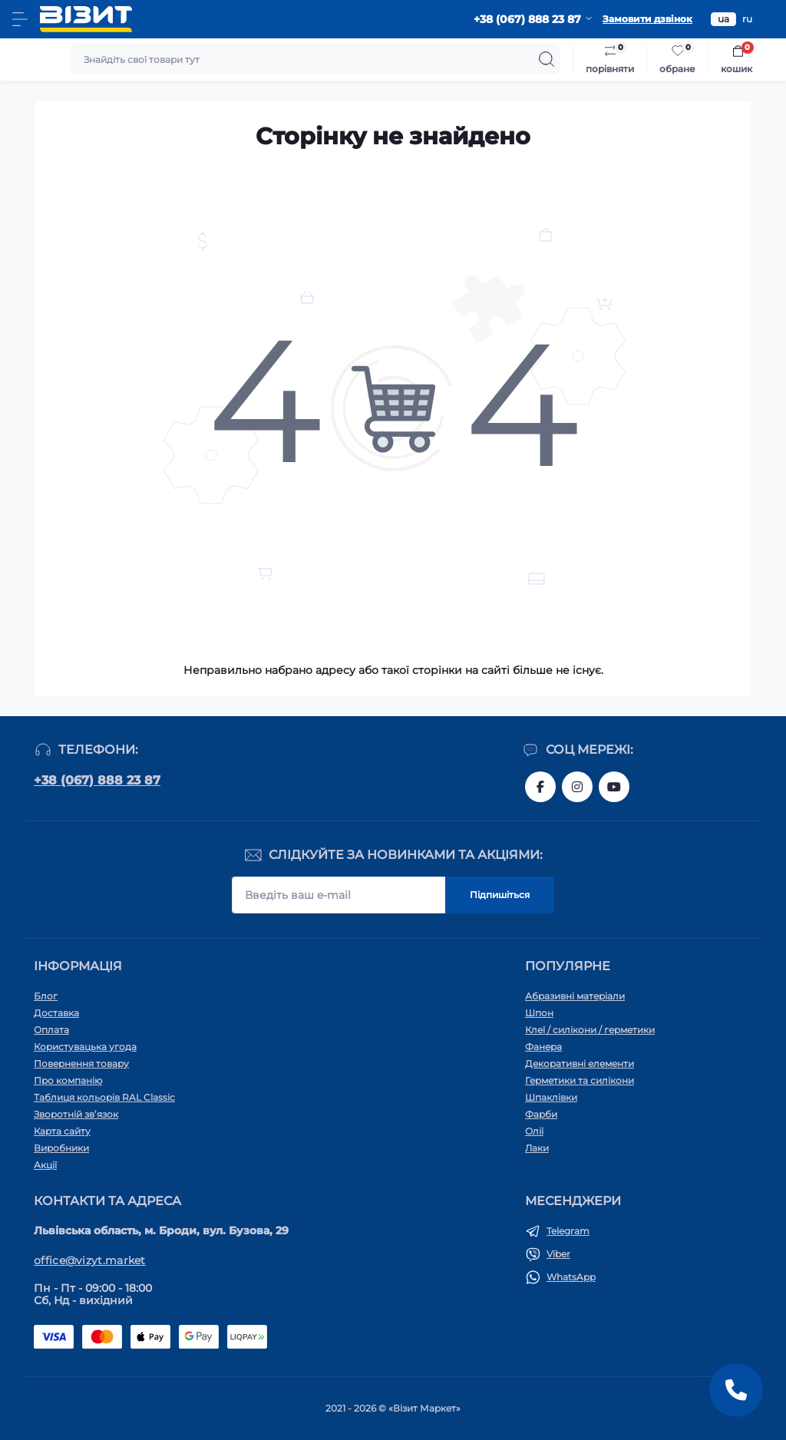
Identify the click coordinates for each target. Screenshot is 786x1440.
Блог (46, 996)
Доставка (56, 1013)
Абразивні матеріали (575, 996)
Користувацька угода (85, 1046)
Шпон (539, 1013)
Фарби (541, 1114)
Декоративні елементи (579, 1063)
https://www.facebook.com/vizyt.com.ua (540, 787)
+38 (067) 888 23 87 (97, 780)
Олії (534, 1131)
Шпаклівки (551, 1097)
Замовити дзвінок (647, 19)
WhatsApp (571, 1277)
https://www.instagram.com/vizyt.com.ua (577, 787)
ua (723, 19)
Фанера (543, 1046)
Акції (45, 1165)
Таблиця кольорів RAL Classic (104, 1097)
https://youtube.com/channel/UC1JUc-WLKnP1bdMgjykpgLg (614, 787)
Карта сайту (62, 1131)
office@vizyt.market (90, 1260)
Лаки (537, 1148)
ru (747, 19)
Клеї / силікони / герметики (590, 1029)
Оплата (51, 1029)
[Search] (546, 59)
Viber (558, 1254)
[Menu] (20, 19)
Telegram (568, 1231)
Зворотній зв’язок (76, 1114)
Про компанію (68, 1080)
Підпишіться (500, 894)
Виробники (61, 1148)
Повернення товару (81, 1063)
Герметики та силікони (579, 1080)
